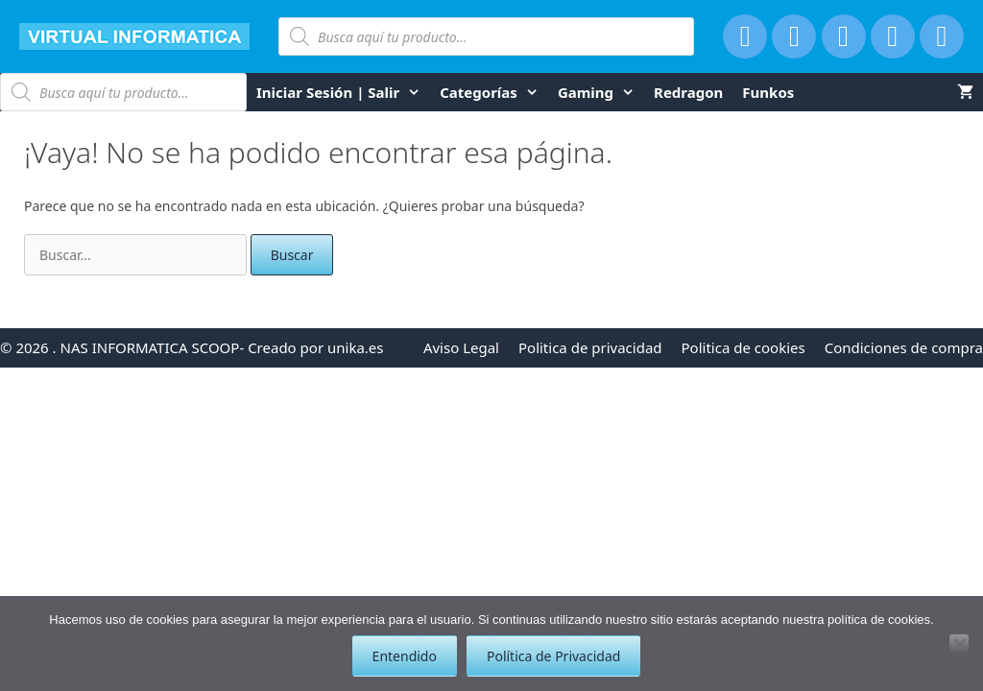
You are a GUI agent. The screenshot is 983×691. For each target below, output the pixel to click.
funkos (768, 92)
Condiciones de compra (904, 347)
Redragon (688, 92)
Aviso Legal (461, 347)
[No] (959, 644)
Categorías (494, 92)
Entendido (404, 656)
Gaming (601, 92)
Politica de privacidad (590, 347)
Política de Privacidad (553, 656)
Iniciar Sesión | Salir (343, 92)
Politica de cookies (743, 347)
